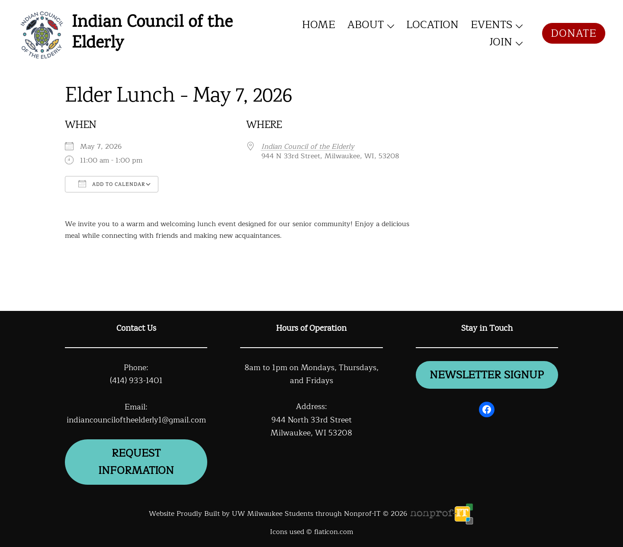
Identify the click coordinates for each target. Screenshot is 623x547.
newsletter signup (487, 375)
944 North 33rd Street (311, 419)
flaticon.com (333, 531)
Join (500, 42)
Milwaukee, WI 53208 (311, 432)
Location (432, 24)
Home (318, 24)
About (365, 24)
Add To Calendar (111, 184)
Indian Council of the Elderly (152, 33)
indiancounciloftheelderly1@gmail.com (136, 419)
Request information (136, 462)
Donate (574, 33)
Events (491, 24)
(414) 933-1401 (136, 380)
